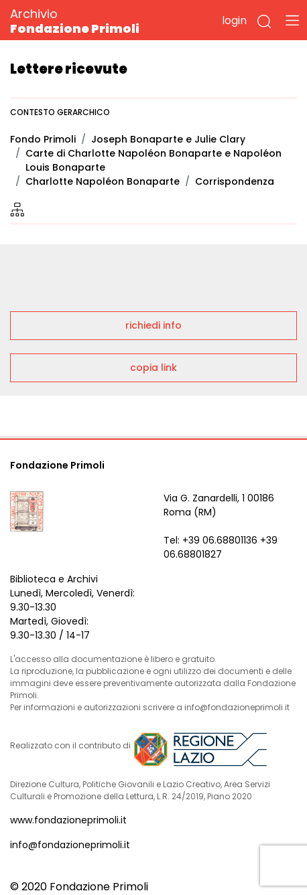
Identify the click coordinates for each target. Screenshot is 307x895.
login (234, 20)
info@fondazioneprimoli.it (70, 844)
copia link (153, 367)
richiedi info (153, 325)
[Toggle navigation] (292, 20)
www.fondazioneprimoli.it (68, 820)
